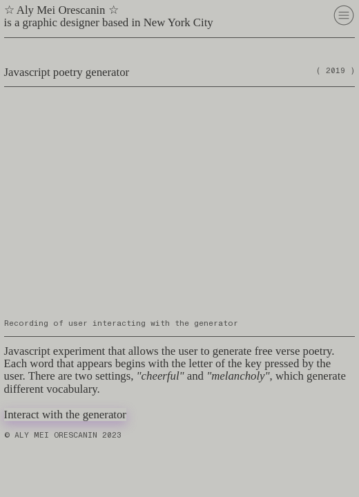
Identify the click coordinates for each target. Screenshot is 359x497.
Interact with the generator (65, 414)
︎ (344, 15)
